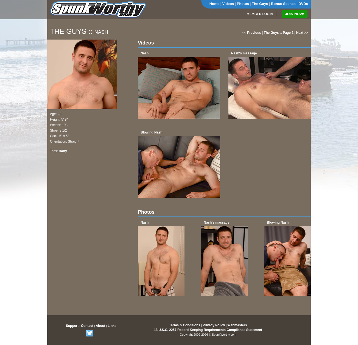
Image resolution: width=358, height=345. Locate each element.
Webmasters (237, 325)
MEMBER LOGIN (260, 14)
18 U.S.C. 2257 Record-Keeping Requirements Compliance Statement (208, 330)
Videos (228, 4)
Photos (243, 4)
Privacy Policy (214, 325)
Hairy (63, 151)
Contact (87, 326)
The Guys (260, 4)
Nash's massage (244, 53)
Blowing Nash (151, 132)
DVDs (303, 4)
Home (214, 4)
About (100, 326)
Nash (145, 53)
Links (112, 326)
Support (72, 326)
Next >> (302, 33)
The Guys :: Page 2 (278, 33)
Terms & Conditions (184, 325)
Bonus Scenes (283, 4)
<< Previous (251, 33)
